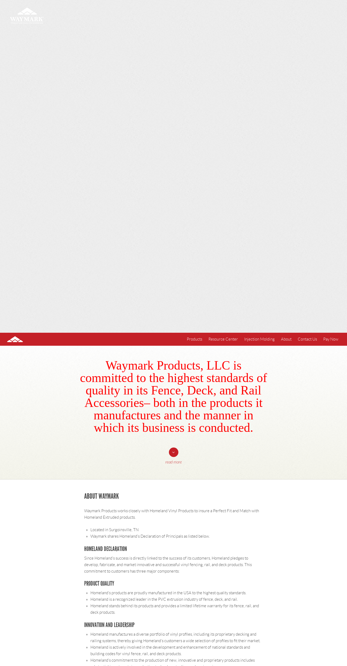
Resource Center (223, 339)
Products (194, 339)
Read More (173, 462)
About (286, 339)
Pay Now (330, 339)
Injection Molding (259, 339)
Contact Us (307, 339)
